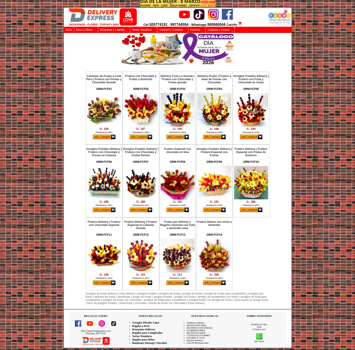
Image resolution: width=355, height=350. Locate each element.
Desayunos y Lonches (114, 29)
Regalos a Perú (141, 326)
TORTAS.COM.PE (195, 323)
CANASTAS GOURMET (198, 335)
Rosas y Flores (86, 29)
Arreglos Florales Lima (145, 322)
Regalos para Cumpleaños (147, 332)
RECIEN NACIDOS (196, 333)
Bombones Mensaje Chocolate (149, 343)
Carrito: (235, 24)
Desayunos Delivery (143, 329)
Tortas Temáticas (142, 336)
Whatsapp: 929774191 (96, 333)
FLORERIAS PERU (196, 330)
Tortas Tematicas (143, 29)
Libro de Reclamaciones (198, 343)
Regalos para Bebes (143, 339)
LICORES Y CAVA (196, 338)
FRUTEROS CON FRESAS (200, 328)
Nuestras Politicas (195, 340)
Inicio (69, 29)
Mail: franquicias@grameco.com (96, 331)
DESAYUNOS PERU (197, 325)
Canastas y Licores (220, 29)
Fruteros (197, 29)
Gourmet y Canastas (172, 29)
